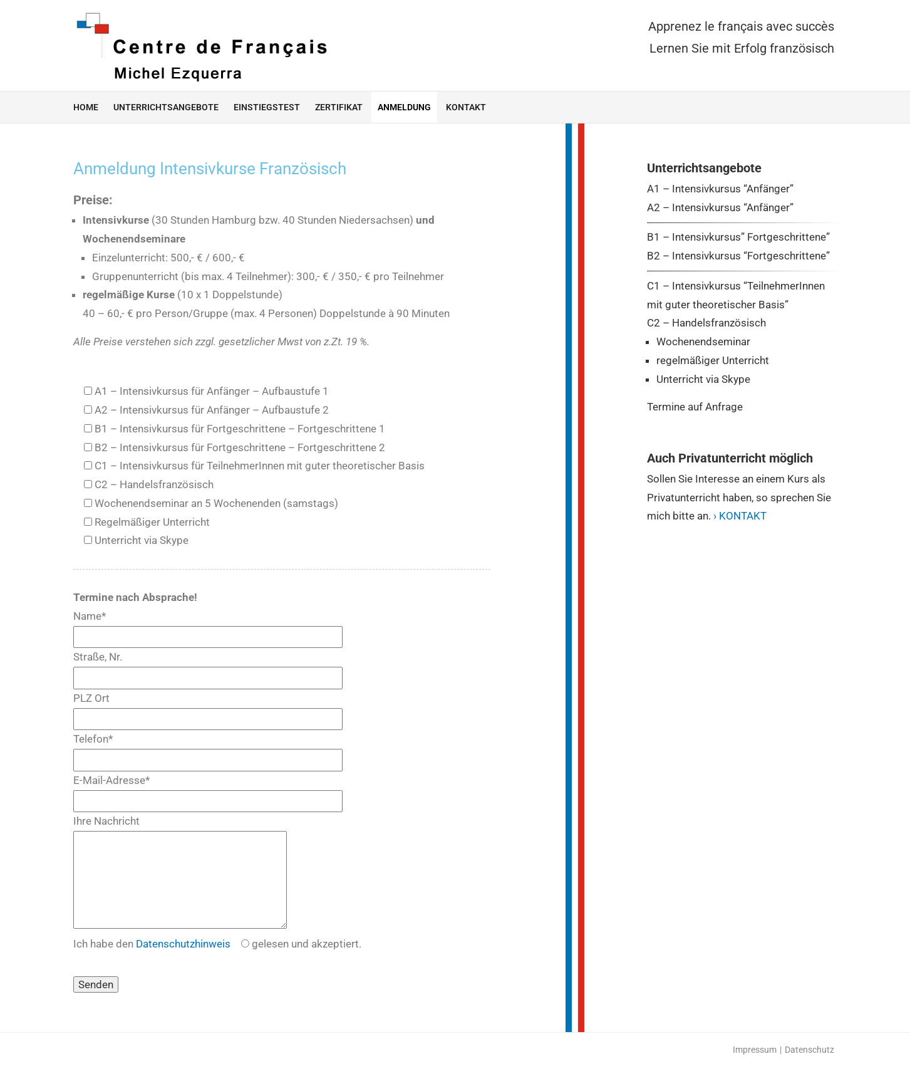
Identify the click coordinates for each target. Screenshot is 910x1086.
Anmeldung (404, 107)
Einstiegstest (267, 107)
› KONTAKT (740, 515)
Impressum (755, 1068)
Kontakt (466, 107)
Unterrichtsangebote (166, 107)
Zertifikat (339, 107)
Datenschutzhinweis (183, 962)
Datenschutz (809, 1068)
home (85, 107)
